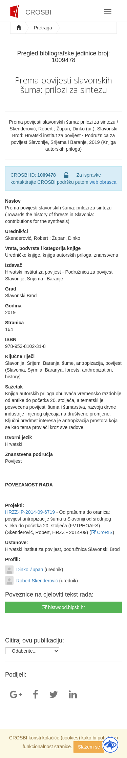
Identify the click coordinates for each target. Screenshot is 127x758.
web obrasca (102, 182)
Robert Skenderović (37, 580)
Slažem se (89, 747)
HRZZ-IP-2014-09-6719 (30, 512)
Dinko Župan (29, 569)
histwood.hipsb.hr (63, 607)
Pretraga (43, 27)
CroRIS (102, 532)
